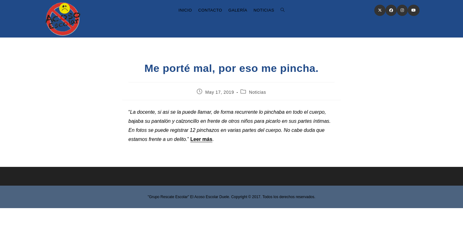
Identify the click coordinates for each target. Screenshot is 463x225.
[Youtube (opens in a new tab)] (414, 10)
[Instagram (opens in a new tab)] (402, 10)
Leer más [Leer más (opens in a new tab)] (201, 139)
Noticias (257, 92)
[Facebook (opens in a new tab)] (391, 10)
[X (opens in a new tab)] (380, 10)
